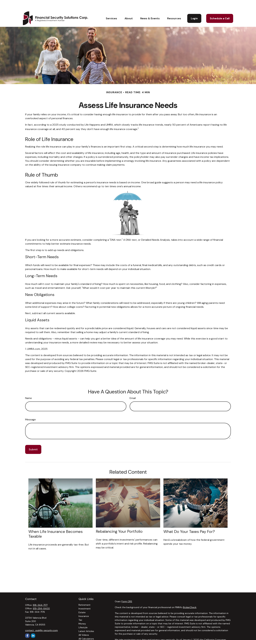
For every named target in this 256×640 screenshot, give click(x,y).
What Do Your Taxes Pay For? (189, 521)
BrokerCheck (189, 597)
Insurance (84, 606)
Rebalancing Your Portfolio (119, 521)
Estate (82, 602)
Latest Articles (86, 621)
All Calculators (86, 628)
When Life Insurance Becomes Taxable (55, 524)
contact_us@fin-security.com (41, 620)
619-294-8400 (41, 598)
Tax (80, 610)
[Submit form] (33, 439)
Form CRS (126, 591)
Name (28, 388)
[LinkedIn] (33, 626)
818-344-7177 (40, 595)
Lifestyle (83, 617)
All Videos (84, 625)
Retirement (84, 595)
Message (30, 409)
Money (82, 613)
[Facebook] (27, 626)
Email (133, 388)
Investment (85, 598)
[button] (111, 8)
